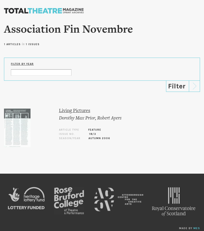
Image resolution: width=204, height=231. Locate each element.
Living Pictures (74, 110)
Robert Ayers (109, 118)
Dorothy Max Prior (77, 118)
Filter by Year (22, 64)
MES (196, 228)
